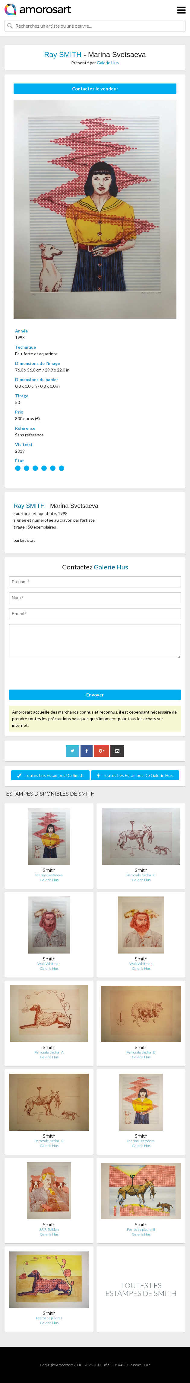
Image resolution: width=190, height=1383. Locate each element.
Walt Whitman (49, 963)
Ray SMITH (62, 54)
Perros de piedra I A (49, 1052)
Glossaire (134, 1365)
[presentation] (55, 675)
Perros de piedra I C (141, 875)
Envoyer (95, 694)
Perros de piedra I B (141, 1052)
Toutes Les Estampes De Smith (50, 775)
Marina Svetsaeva (49, 875)
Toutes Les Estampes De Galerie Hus (135, 775)
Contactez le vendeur (95, 88)
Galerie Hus (108, 62)
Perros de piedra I (49, 1318)
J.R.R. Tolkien (49, 1229)
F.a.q (147, 1365)
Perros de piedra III (141, 1229)
